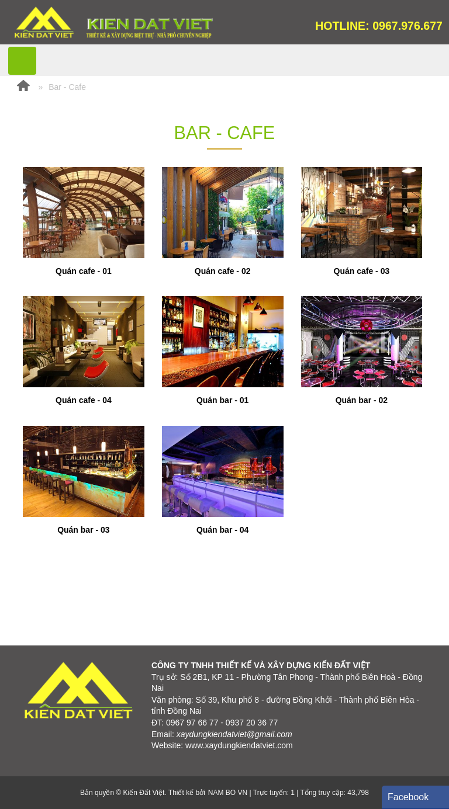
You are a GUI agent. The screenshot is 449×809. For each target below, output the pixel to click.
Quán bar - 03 (83, 529)
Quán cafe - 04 (84, 400)
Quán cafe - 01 (84, 271)
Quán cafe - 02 (223, 271)
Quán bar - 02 (362, 400)
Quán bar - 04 (222, 529)
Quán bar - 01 (222, 400)
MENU (22, 61)
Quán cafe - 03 (362, 271)
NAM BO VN (227, 793)
